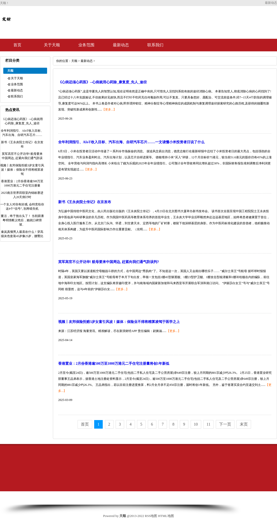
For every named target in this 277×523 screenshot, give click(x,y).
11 (208, 424)
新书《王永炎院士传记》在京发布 (84, 202)
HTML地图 (166, 516)
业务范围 (86, 45)
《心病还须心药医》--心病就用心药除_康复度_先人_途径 (102, 82)
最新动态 (121, 45)
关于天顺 (52, 45)
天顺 (74, 61)
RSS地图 (151, 516)
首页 (17, 45)
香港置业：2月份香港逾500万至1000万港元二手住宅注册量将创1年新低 (113, 363)
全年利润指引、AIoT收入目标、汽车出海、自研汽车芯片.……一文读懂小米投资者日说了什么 (131, 142)
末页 (244, 424)
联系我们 (155, 45)
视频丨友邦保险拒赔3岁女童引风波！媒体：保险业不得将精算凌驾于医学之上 (119, 322)
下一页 (225, 424)
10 (196, 424)
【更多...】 (109, 109)
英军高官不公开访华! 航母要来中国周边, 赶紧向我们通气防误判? (108, 262)
